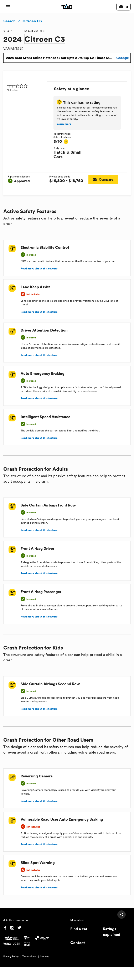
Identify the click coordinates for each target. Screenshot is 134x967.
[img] (25, 86)
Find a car (78, 928)
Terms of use (29, 956)
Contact (77, 942)
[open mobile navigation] (8, 6)
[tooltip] (66, 141)
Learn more (64, 124)
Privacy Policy (11, 956)
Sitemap (44, 956)
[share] (121, 914)
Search (9, 20)
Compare (103, 179)
